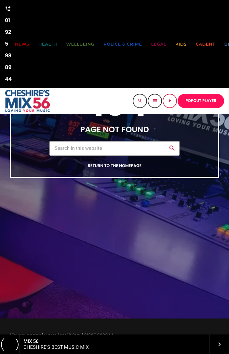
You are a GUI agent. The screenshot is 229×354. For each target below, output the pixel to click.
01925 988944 (8, 43)
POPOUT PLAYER (200, 101)
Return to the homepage (114, 166)
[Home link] (27, 101)
